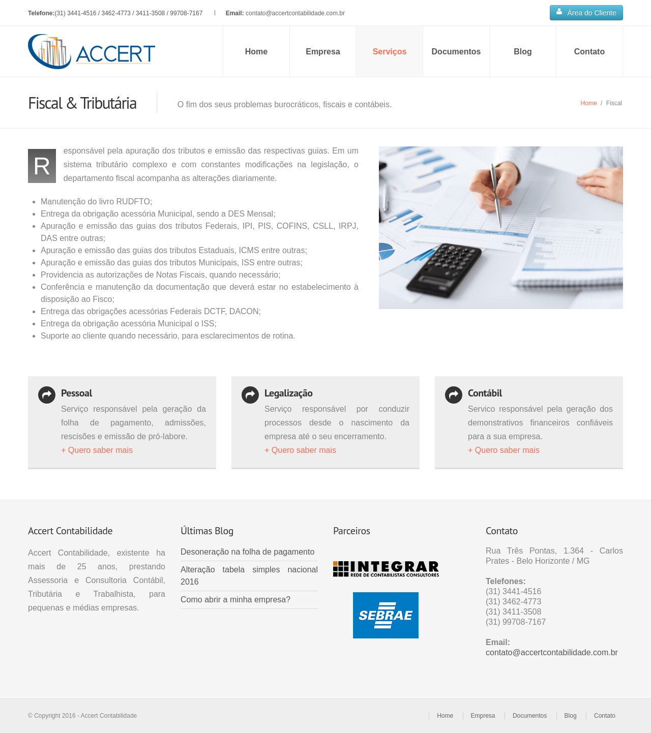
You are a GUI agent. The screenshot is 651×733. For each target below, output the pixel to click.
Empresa (323, 51)
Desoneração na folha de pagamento (247, 551)
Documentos (456, 51)
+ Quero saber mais (97, 450)
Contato (589, 51)
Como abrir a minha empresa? (235, 599)
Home (256, 51)
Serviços (390, 51)
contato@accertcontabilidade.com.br (295, 13)
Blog (523, 51)
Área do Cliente (586, 12)
